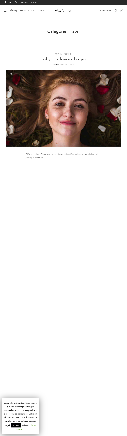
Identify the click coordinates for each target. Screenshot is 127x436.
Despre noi (24, 2)
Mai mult (25, 425)
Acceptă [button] (16, 425)
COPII (31, 10)
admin (57, 64)
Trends (67, 54)
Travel (58, 54)
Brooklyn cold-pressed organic (63, 59)
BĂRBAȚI (13, 10)
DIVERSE (40, 10)
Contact (34, 2)
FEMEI (23, 10)
